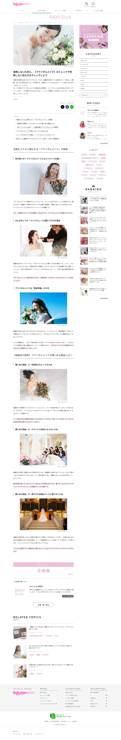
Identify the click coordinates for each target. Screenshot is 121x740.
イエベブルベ (99, 168)
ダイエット (102, 175)
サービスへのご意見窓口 (72, 701)
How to (15, 99)
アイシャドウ (49, 635)
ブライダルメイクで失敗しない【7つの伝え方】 (32, 131)
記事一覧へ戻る (43, 605)
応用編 (38, 654)
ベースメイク (84, 64)
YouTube (92, 706)
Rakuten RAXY (21, 4)
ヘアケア (83, 76)
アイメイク (20, 96)
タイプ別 (99, 178)
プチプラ (85, 171)
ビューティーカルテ (45, 701)
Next (70, 574)
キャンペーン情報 (60, 10)
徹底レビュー (89, 165)
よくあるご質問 (98, 10)
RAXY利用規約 (69, 703)
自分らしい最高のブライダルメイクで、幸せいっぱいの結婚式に (38, 138)
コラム (82, 84)
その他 (82, 88)
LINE (91, 701)
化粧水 (102, 171)
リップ (56, 635)
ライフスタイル (89, 178)
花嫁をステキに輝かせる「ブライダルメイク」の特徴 (34, 119)
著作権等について (66, 721)
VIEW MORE (104, 143)
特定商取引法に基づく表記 (72, 706)
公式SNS (78, 10)
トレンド (102, 161)
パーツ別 (94, 171)
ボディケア (83, 72)
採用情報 (74, 721)
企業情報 (46, 721)
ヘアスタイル (88, 168)
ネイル (82, 80)
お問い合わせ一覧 (27, 734)
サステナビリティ (39, 734)
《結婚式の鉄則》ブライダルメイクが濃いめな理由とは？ (35, 123)
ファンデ (93, 175)
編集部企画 (102, 154)
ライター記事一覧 (67, 596)
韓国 (84, 161)
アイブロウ (45, 654)
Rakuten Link (93, 703)
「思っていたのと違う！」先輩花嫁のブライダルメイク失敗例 (37, 127)
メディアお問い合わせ (71, 695)
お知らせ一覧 (69, 692)
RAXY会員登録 (94, 692)
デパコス (84, 175)
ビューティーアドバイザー (47, 703)
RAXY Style (41, 10)
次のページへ (43, 564)
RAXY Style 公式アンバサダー (36, 635)
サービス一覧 (16, 734)
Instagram (93, 698)
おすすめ (92, 154)
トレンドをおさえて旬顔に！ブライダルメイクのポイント (35, 135)
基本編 (31, 673)
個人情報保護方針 (55, 721)
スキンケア (83, 60)
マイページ (43, 698)
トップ (23, 10)
